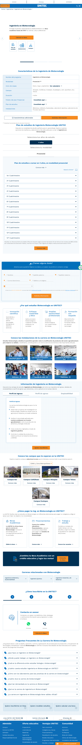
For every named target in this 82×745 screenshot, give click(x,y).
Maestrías (25, 732)
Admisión (5, 732)
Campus (5, 727)
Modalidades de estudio (29, 742)
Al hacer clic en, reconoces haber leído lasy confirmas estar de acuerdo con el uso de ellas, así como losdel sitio (41, 290)
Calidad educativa (8, 735)
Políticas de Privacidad (36, 290)
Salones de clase (40, 377)
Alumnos (65, 727)
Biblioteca (15, 377)
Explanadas (64, 377)
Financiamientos (47, 732)
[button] (79, 38)
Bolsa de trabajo (67, 735)
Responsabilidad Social (10, 738)
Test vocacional (47, 727)
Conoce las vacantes (65, 544)
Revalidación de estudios (50, 735)
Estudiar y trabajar (48, 743)
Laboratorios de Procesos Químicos (40, 358)
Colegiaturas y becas (48, 730)
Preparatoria (26, 727)
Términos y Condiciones (70, 290)
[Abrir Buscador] (77, 6)
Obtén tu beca (10, 544)
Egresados (65, 730)
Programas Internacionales (50, 740)
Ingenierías (9, 9)
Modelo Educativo (47, 738)
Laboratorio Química (15, 358)
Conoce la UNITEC (8, 730)
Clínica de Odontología (69, 738)
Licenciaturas (26, 730)
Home (3, 9)
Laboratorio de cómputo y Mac (64, 358)
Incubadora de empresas (70, 740)
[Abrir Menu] (79, 6)
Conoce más (36, 544)
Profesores (65, 732)
